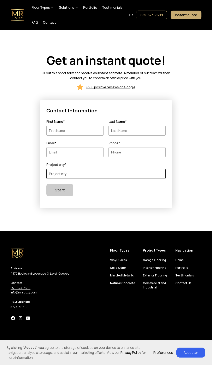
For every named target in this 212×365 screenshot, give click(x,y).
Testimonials (112, 7)
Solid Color (118, 268)
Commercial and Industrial (154, 285)
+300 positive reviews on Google (110, 87)
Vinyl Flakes (118, 260)
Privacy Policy (130, 352)
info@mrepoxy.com (24, 292)
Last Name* (117, 121)
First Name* (55, 121)
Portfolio (90, 7)
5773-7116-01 (20, 307)
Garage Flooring (154, 260)
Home (179, 260)
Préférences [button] (163, 352)
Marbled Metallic (122, 275)
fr (131, 15)
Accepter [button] (191, 352)
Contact (49, 22)
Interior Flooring (154, 268)
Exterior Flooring (155, 275)
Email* (51, 143)
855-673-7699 (151, 15)
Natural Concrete (122, 283)
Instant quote (186, 15)
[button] (43, 7)
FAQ (35, 22)
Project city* (56, 164)
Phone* (114, 143)
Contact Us (183, 283)
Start (60, 189)
